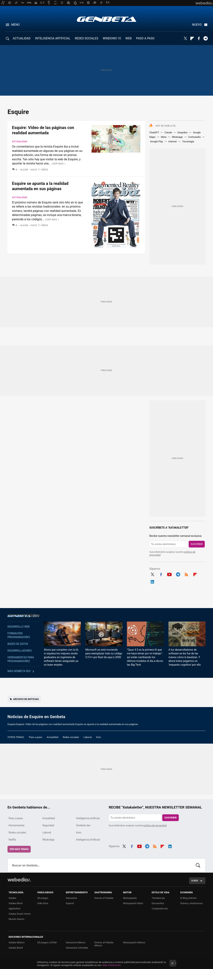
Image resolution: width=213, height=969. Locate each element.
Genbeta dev (23, 616)
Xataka (12, 898)
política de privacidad (155, 825)
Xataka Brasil (16, 947)
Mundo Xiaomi (16, 919)
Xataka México (17, 942)
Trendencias (158, 898)
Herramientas (17, 825)
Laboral (87, 737)
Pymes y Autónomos (191, 903)
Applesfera (14, 908)
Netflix (12, 839)
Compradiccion (160, 908)
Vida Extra (42, 903)
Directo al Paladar (104, 898)
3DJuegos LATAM (47, 942)
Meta (163, 137)
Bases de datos (17, 643)
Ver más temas (19, 849)
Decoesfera (158, 903)
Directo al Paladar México (104, 944)
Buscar (198, 865)
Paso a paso (35, 737)
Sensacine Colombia (77, 947)
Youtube (169, 574)
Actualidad (19, 141)
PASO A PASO (145, 38)
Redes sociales (71, 737)
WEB (128, 38)
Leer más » (59, 163)
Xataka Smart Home (20, 913)
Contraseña (194, 137)
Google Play (156, 141)
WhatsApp (48, 839)
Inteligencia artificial (88, 818)
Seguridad (48, 825)
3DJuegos (42, 898)
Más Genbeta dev (19, 671)
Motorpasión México (134, 942)
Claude (168, 132)
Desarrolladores (19, 650)
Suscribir (197, 544)
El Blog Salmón (188, 898)
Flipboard (192, 38)
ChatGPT (154, 132)
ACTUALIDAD (22, 38)
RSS (186, 574)
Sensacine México (76, 942)
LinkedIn (152, 581)
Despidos (182, 132)
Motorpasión (130, 898)
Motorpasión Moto (133, 903)
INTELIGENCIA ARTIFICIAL (52, 38)
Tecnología (188, 141)
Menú (15, 24)
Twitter (185, 38)
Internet (172, 141)
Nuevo (197, 24)
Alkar (24, 169)
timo (98, 737)
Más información (112, 965)
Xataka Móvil (16, 903)
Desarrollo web (18, 626)
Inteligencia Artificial (88, 839)
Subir (194, 880)
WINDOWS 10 (112, 38)
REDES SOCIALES (86, 38)
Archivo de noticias (26, 699)
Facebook (199, 38)
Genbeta (106, 19)
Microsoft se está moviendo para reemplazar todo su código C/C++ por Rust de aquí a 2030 (103, 653)
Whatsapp (177, 137)
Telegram (205, 38)
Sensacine (71, 898)
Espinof (70, 903)
